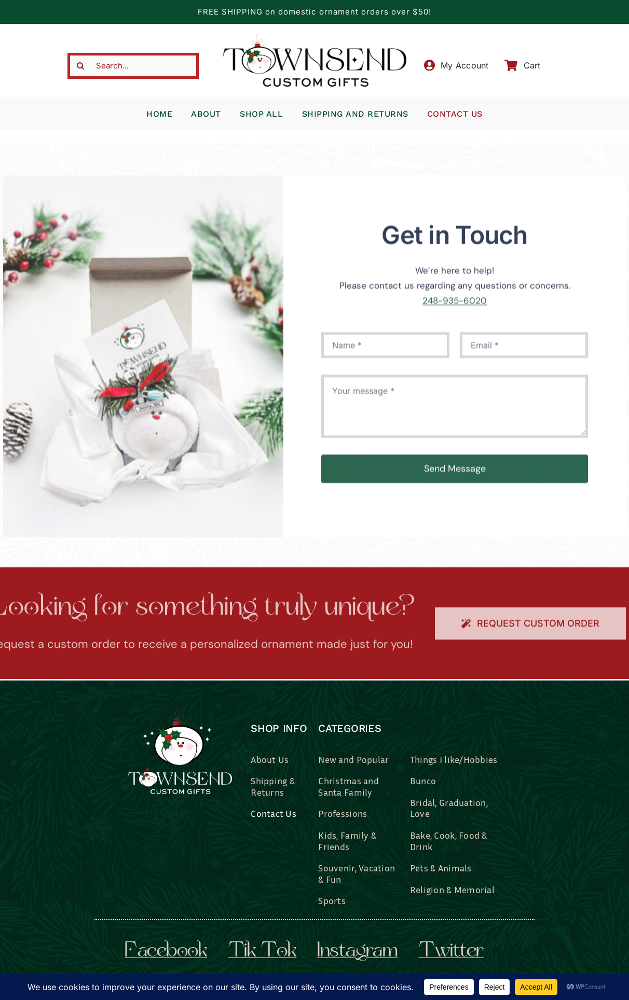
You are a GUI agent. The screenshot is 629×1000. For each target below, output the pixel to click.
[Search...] (133, 66)
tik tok (262, 951)
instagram (357, 951)
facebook (166, 951)
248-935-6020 (454, 305)
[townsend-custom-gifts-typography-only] (314, 38)
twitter (450, 951)
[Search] (80, 66)
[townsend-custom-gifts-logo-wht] (180, 711)
